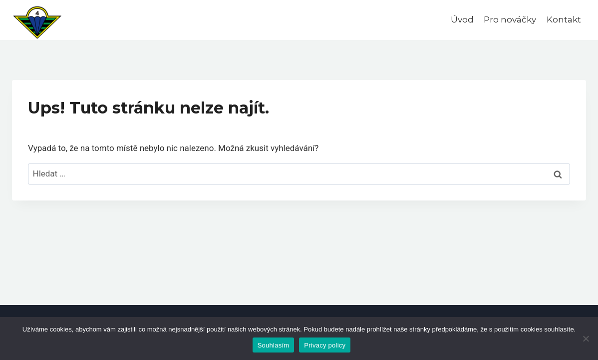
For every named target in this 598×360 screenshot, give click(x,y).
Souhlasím (274, 345)
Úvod (462, 19)
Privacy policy (324, 345)
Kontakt (564, 19)
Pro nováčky (510, 19)
